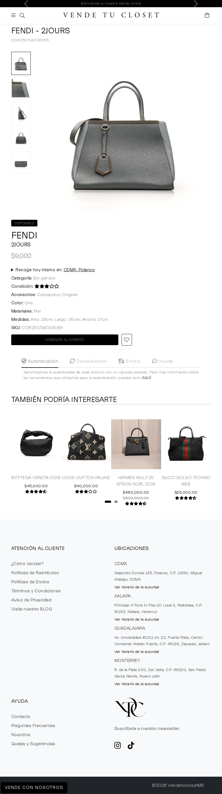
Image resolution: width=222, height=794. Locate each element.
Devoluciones (88, 372)
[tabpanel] (36, 452)
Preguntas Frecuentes (33, 725)
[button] (22, 15)
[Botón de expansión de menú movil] (14, 16)
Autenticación (40, 372)
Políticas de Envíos (30, 582)
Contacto (20, 716)
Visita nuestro (31, 609)
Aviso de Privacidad (31, 600)
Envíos (129, 372)
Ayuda (162, 372)
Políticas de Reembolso (35, 572)
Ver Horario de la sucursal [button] (136, 587)
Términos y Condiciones (36, 591)
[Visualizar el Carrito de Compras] (207, 15)
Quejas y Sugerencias (33, 743)
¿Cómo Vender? (27, 563)
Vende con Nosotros (34, 787)
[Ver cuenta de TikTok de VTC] (131, 747)
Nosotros (20, 734)
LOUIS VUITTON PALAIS (86, 478)
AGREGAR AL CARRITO (64, 340)
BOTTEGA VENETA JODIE (36, 478)
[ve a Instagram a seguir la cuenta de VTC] (117, 747)
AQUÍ (146, 389)
